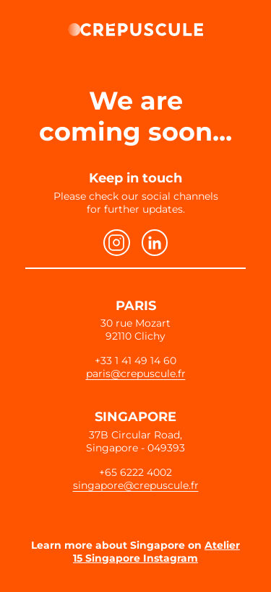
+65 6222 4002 (135, 472)
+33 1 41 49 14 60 (135, 360)
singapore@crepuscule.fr (136, 485)
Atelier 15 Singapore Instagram (156, 552)
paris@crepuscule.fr (136, 373)
